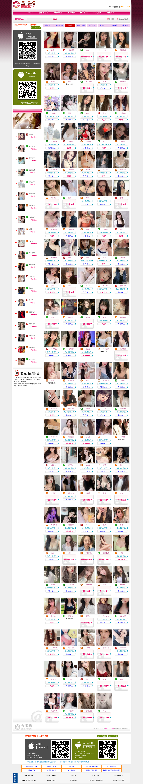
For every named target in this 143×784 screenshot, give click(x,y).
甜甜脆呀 (32, 217)
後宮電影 (71, 767)
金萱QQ (53, 679)
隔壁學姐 (71, 317)
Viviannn (106, 437)
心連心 (122, 584)
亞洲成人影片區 (91, 770)
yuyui (70, 679)
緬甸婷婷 (32, 359)
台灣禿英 (71, 349)
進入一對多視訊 (69, 144)
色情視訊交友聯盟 (118, 780)
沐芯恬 (105, 169)
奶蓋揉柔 (54, 409)
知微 (121, 525)
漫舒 (104, 257)
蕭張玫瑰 (123, 50)
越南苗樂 (32, 347)
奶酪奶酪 (54, 525)
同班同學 (71, 380)
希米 (104, 317)
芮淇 (69, 257)
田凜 (87, 198)
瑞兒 (121, 465)
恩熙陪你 (71, 525)
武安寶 (53, 198)
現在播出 (32, 253)
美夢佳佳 (32, 146)
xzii (104, 141)
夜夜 (87, 679)
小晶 (104, 50)
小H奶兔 (54, 349)
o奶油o (53, 465)
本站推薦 (92, 25)
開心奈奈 (106, 616)
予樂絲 (88, 616)
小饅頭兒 (71, 711)
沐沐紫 (31, 241)
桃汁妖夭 (32, 324)
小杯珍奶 (54, 437)
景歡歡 (31, 288)
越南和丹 (32, 312)
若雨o (105, 493)
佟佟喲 (31, 134)
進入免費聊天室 (52, 116)
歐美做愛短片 (51, 780)
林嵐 (30, 229)
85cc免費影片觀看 (31, 767)
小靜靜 (53, 113)
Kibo (121, 493)
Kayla (105, 198)
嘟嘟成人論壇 (51, 767)
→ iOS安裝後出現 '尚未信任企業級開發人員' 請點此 (40, 762)
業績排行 (48, 25)
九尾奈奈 (54, 711)
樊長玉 (88, 317)
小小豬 (105, 286)
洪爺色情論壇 (51, 770)
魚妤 (104, 113)
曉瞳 (87, 229)
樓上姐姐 (71, 437)
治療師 (122, 380)
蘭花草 (88, 437)
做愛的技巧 (73, 780)
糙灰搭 (53, 82)
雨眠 (52, 380)
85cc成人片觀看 (51, 775)
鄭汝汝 (88, 349)
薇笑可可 (71, 409)
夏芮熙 (70, 465)
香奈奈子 (89, 584)
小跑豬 (122, 437)
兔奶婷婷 (32, 194)
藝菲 (87, 525)
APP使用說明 (102, 736)
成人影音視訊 (111, 767)
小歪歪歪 (71, 169)
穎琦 (104, 525)
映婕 (104, 679)
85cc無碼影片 (118, 775)
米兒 (69, 286)
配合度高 (123, 169)
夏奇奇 (70, 616)
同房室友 (106, 349)
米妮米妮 (123, 648)
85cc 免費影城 (28, 775)
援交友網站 (71, 770)
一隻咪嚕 (54, 648)
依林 (69, 553)
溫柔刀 (31, 300)
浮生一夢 (32, 276)
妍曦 (104, 465)
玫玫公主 (89, 711)
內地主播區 (81, 25)
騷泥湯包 (106, 648)
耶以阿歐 (89, 553)
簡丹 (104, 711)
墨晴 (104, 584)
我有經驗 (123, 317)
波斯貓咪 (32, 182)
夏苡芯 (122, 141)
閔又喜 (53, 584)
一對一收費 (124, 25)
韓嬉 (52, 317)
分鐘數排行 (59, 25)
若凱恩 (88, 493)
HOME (111, 19)
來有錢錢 (123, 113)
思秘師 (70, 141)
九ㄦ (52, 553)
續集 (121, 679)
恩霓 (52, 50)
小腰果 (105, 229)
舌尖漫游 (71, 584)
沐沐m (88, 380)
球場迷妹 (89, 141)
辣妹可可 (32, 205)
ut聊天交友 (96, 775)
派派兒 (122, 257)
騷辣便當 (123, 82)
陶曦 (69, 198)
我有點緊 (123, 349)
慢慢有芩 (123, 286)
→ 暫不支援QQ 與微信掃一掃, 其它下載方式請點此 (73, 762)
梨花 (69, 113)
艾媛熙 (88, 648)
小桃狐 (88, 409)
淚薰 (87, 257)
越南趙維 (32, 335)
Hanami (88, 169)
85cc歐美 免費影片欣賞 (28, 780)
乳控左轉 (71, 493)
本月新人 (103, 25)
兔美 (87, 113)
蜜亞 (121, 229)
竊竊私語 (106, 553)
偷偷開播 (71, 229)
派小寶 (53, 493)
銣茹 (69, 82)
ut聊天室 (73, 775)
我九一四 (54, 257)
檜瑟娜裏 (71, 50)
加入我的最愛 (123, 19)
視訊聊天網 (31, 770)
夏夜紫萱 (32, 158)
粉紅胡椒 (71, 648)
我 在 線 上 (51, 57)
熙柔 (121, 198)
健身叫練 (54, 169)
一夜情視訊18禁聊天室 (96, 780)
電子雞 (88, 286)
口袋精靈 (123, 616)
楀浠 (121, 553)
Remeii (88, 465)
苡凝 (104, 409)
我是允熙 (123, 409)
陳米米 (53, 616)
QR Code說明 (35, 28)
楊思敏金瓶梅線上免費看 (111, 770)
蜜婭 (52, 286)
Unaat (87, 50)
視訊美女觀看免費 (92, 767)
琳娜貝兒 (32, 264)
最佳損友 (54, 229)
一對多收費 (113, 25)
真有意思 (106, 380)
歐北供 (105, 82)
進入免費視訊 (51, 53)
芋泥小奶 (32, 170)
